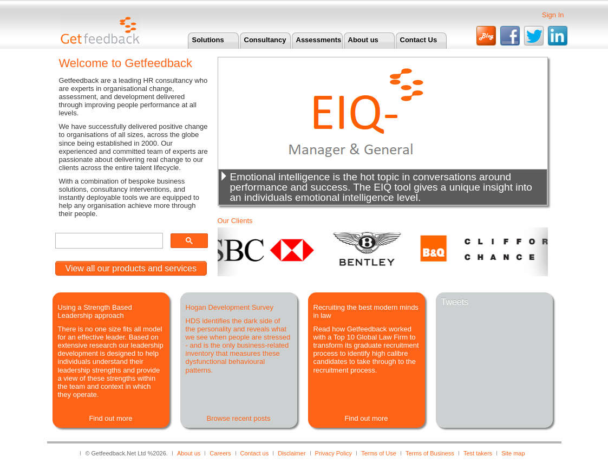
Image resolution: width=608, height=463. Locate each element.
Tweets (455, 302)
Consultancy (265, 40)
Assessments (319, 40)
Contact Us (418, 40)
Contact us (254, 453)
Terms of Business (430, 453)
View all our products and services (131, 268)
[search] (108, 241)
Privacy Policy (333, 453)
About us (363, 40)
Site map (513, 453)
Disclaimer (291, 453)
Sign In (553, 15)
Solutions (208, 40)
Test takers (477, 453)
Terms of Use (378, 453)
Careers (220, 453)
